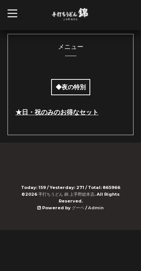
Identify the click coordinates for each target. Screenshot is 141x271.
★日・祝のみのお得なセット (57, 112)
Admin (96, 207)
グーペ (78, 207)
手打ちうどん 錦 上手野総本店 (66, 194)
